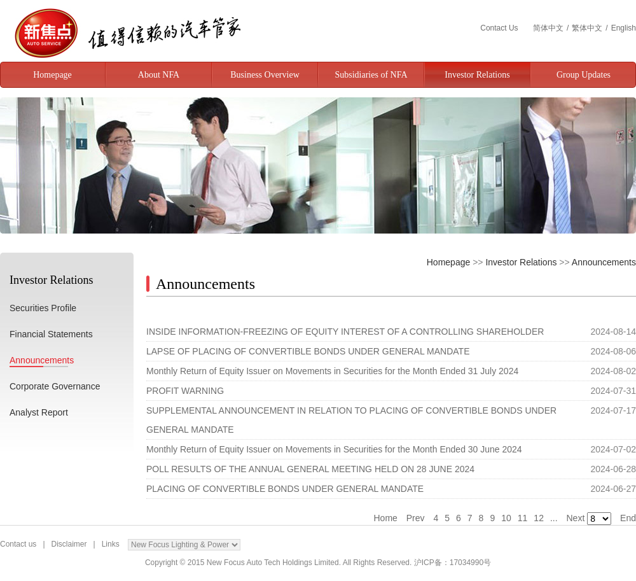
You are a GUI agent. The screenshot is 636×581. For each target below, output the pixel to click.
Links (111, 544)
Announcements (42, 360)
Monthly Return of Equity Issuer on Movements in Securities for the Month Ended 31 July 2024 (332, 371)
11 (523, 518)
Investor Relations (477, 75)
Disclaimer (69, 544)
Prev (415, 518)
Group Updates (583, 75)
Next (576, 518)
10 (506, 518)
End (628, 518)
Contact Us (500, 28)
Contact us (18, 544)
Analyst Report (39, 412)
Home (385, 518)
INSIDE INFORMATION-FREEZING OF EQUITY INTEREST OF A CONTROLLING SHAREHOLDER (345, 331)
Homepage (52, 75)
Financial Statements (51, 334)
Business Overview (265, 75)
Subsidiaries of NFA (371, 75)
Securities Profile (43, 308)
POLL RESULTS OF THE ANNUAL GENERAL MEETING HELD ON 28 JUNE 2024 (310, 469)
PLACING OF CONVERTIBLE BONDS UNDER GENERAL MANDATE (285, 489)
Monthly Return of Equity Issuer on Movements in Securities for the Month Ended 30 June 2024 (334, 449)
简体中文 (548, 28)
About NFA (158, 75)
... (554, 518)
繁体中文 (587, 28)
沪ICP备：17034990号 (452, 562)
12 (539, 518)
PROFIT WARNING (185, 391)
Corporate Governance (55, 386)
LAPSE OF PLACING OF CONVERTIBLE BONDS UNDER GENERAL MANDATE (308, 351)
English (623, 28)
